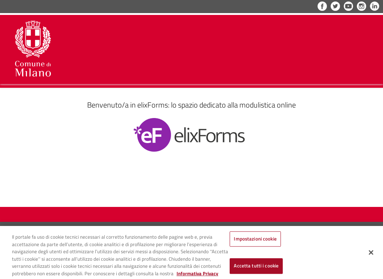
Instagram (361, 6)
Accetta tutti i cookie (256, 268)
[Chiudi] (371, 255)
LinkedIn (374, 6)
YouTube (348, 6)
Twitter (335, 6)
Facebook (322, 6)
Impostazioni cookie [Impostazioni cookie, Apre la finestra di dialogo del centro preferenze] (255, 241)
